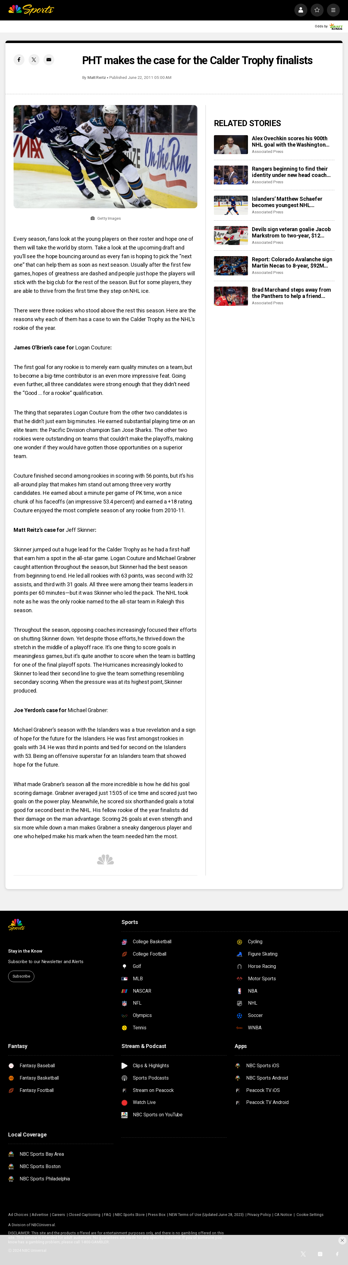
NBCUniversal (43, 1225)
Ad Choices (18, 1214)
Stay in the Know (25, 951)
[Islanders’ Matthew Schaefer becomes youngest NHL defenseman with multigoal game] (231, 205)
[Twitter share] (34, 59)
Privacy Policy (259, 1214)
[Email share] (48, 59)
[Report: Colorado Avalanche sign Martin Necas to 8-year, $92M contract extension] (231, 265)
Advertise (40, 1214)
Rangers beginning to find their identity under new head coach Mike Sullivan (290, 172)
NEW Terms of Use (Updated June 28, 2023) (206, 1214)
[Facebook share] (19, 59)
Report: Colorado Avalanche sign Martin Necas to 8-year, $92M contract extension (292, 262)
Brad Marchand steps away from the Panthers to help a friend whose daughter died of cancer (291, 293)
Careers (58, 1214)
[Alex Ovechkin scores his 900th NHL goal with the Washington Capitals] (231, 144)
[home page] (31, 10)
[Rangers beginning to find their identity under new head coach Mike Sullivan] (231, 175)
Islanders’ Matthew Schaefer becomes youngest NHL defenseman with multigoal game (293, 202)
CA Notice (283, 1214)
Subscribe (21, 976)
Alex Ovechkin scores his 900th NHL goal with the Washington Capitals (290, 141)
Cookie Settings (310, 1214)
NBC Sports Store (130, 1214)
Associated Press (267, 151)
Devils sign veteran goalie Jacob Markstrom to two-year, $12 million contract (291, 232)
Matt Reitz (96, 77)
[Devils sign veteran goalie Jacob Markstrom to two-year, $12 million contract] (231, 235)
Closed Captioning (84, 1214)
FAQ (107, 1214)
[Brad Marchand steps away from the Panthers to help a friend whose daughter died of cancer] (231, 296)
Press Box (156, 1214)
